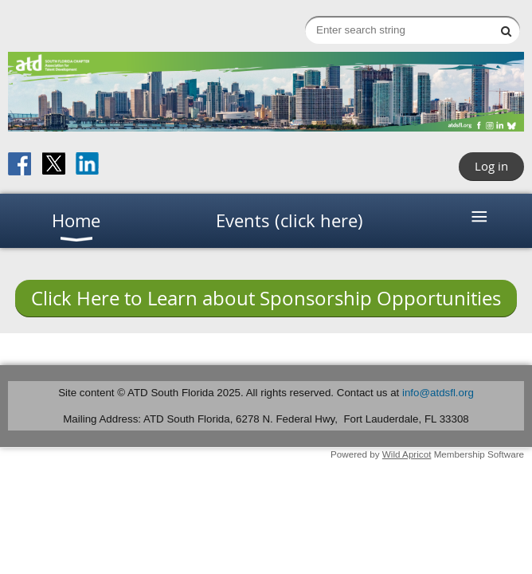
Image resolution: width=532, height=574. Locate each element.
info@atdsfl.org (438, 393)
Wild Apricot (407, 454)
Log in (491, 166)
